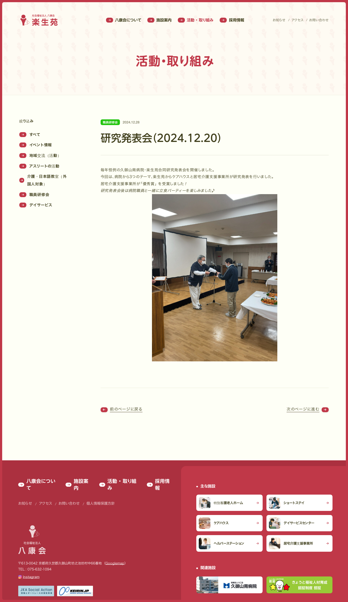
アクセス (297, 19)
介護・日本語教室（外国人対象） (43, 180)
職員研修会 (34, 194)
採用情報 (232, 20)
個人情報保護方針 (91, 487)
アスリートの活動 (39, 166)
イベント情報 (35, 144)
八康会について (123, 20)
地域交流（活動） (40, 155)
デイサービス (35, 205)
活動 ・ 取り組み (195, 20)
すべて (30, 134)
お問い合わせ (319, 19)
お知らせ (279, 19)
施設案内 (159, 20)
